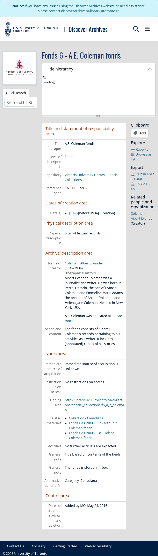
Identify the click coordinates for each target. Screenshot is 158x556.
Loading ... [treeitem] (50, 82)
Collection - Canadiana (86, 418)
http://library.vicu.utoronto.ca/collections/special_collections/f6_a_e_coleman (94, 405)
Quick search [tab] (16, 93)
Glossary (38, 546)
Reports (139, 149)
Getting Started (65, 546)
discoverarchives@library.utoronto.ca (90, 11)
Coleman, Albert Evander (84, 263)
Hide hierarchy (59, 69)
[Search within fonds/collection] (15, 103)
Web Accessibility (98, 546)
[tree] (98, 95)
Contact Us (15, 546)
